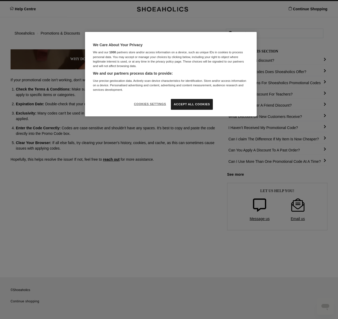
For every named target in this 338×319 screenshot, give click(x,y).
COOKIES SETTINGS (150, 104)
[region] (171, 74)
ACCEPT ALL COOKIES (192, 104)
